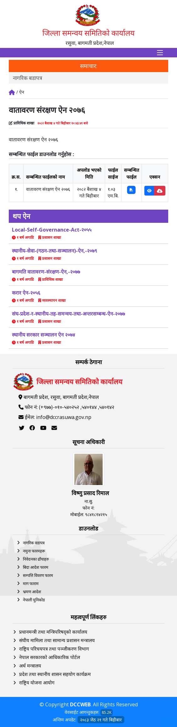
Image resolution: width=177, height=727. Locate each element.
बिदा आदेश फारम (35, 567)
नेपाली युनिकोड (34, 600)
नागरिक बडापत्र (27, 77)
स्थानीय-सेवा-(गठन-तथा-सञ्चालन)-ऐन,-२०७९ (54, 250)
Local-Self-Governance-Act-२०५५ (51, 229)
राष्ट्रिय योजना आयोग (36, 682)
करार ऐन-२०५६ (26, 292)
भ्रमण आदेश (32, 591)
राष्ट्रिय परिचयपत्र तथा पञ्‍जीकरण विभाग (54, 649)
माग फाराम (31, 583)
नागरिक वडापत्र (34, 543)
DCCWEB (80, 704)
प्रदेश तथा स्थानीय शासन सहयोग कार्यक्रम (55, 674)
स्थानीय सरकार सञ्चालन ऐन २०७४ (43, 334)
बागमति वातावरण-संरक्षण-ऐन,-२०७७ (46, 271)
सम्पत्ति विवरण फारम (38, 575)
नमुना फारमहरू (34, 551)
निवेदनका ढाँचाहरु (36, 559)
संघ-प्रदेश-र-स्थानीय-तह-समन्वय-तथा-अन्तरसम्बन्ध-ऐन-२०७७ (68, 313)
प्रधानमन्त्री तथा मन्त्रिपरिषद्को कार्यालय (53, 632)
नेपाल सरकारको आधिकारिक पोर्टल (49, 657)
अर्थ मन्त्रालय (30, 665)
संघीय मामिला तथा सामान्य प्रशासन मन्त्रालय (57, 640)
